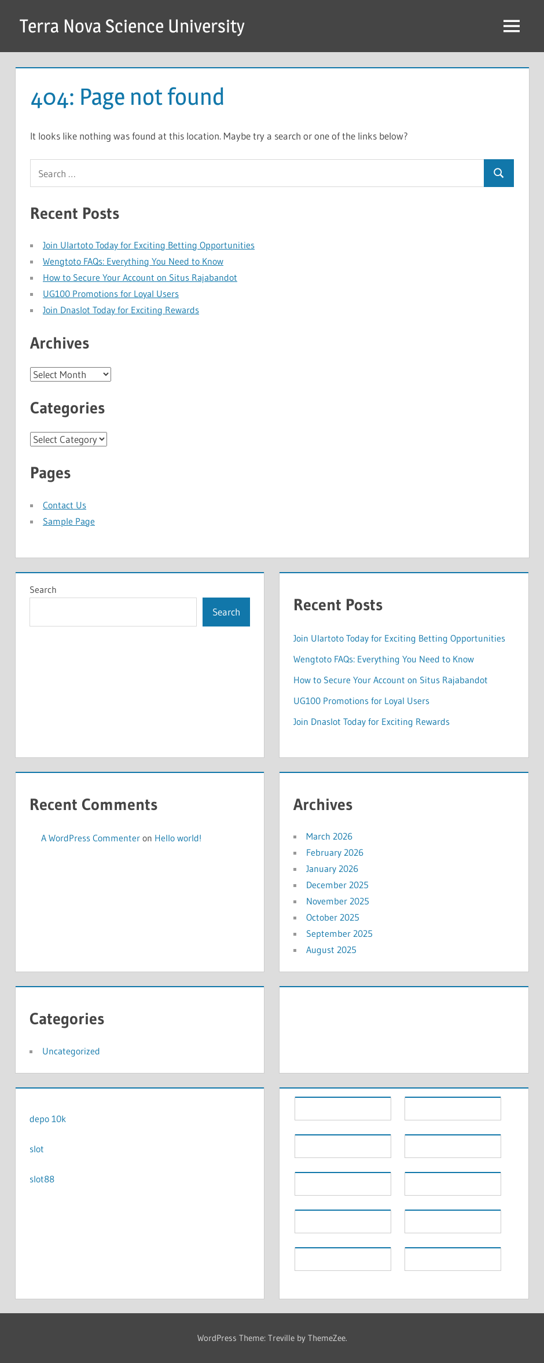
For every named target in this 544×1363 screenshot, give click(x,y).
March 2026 (329, 836)
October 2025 (332, 917)
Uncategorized (71, 1051)
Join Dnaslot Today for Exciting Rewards (121, 310)
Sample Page (69, 521)
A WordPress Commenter (90, 838)
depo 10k (48, 1118)
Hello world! (178, 838)
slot (37, 1149)
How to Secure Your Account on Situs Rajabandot (140, 277)
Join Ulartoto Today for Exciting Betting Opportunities (149, 245)
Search (43, 589)
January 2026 (332, 868)
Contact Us (64, 505)
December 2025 (337, 885)
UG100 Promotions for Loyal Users (111, 293)
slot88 (42, 1179)
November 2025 (337, 901)
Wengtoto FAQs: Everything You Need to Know (133, 261)
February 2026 (334, 852)
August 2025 (331, 949)
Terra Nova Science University (132, 25)
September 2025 (339, 933)
